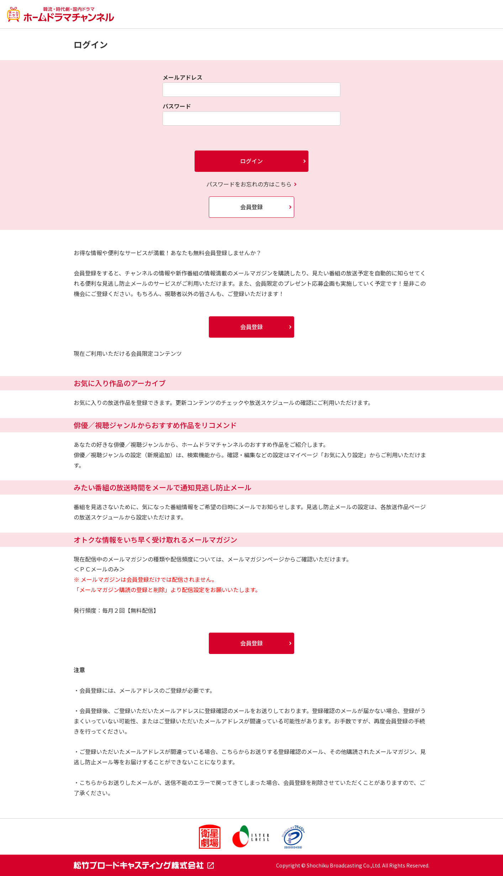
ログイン (251, 161)
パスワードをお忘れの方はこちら (249, 184)
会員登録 (251, 206)
